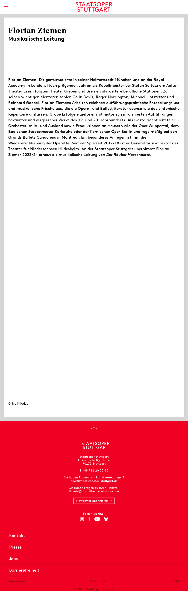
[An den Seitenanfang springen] (94, 428)
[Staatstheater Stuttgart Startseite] (94, 7)
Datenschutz (99, 581)
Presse (15, 547)
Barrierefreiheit (24, 570)
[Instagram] (82, 519)
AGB (176, 581)
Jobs (13, 558)
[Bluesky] (106, 519)
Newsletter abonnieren (92, 501)
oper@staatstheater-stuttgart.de (94, 481)
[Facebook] (89, 519)
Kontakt (17, 535)
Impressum (17, 581)
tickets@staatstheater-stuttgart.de (94, 491)
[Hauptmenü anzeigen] (6, 6)
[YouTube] (97, 519)
